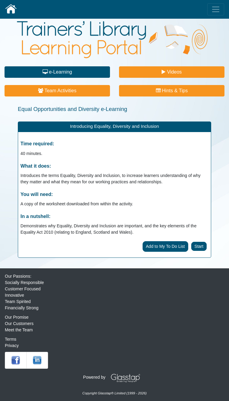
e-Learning (57, 71)
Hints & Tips (172, 90)
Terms (10, 339)
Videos (172, 71)
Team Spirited (18, 301)
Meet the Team (19, 329)
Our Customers (19, 323)
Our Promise (17, 317)
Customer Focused (22, 288)
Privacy (12, 345)
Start (199, 246)
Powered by (114, 377)
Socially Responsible (24, 282)
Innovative (14, 295)
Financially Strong (21, 307)
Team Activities (57, 90)
